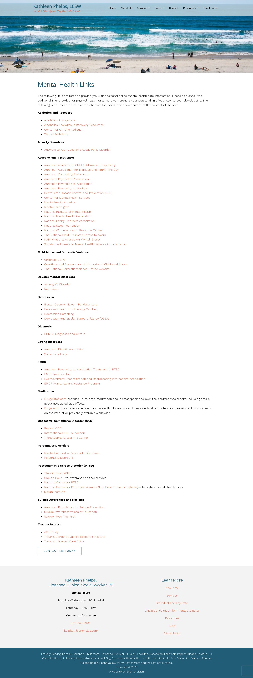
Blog (172, 625)
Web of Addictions (56, 134)
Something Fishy (55, 354)
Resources (189, 8)
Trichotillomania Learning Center (66, 437)
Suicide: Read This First (60, 516)
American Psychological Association (68, 183)
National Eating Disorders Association (69, 221)
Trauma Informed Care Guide (64, 541)
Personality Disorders (58, 457)
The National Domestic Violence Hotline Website (76, 269)
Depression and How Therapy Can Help (71, 309)
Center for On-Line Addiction (63, 129)
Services (142, 8)
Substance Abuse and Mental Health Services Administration (85, 244)
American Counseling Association (66, 174)
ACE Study (52, 532)
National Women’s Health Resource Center (73, 230)
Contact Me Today (60, 550)
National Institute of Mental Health (67, 211)
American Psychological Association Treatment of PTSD (82, 369)
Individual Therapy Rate (172, 603)
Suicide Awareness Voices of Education (70, 511)
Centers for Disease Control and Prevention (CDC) (78, 193)
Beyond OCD (52, 428)
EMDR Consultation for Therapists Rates (172, 610)
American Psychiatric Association (66, 179)
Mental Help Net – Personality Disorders (71, 453)
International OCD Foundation (64, 433)
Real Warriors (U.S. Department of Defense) (109, 487)
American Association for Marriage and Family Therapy (81, 169)
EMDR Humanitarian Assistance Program (72, 383)
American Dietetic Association (64, 349)
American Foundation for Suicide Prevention (74, 507)
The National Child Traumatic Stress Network (75, 235)
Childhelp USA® (55, 259)
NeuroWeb (51, 289)
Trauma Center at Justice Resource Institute (75, 536)
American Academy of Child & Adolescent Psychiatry (79, 165)
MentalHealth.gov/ (56, 207)
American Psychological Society (65, 188)
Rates (158, 8)
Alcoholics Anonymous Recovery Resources (74, 125)
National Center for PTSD (61, 482)
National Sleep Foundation (62, 225)
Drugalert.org (53, 408)
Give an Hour (53, 478)
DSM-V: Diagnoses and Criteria (65, 334)
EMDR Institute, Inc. (57, 374)
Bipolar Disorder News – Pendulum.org (70, 304)
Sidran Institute (54, 491)
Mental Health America (59, 202)
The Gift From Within (58, 473)
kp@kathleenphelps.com (81, 630)
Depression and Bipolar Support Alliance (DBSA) (76, 318)
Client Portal (210, 8)
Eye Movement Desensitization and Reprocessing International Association (95, 378)
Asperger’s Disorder (57, 284)
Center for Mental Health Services (67, 197)
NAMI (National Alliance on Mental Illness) (72, 239)
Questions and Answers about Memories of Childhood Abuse (85, 264)
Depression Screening (59, 313)
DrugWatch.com (55, 398)
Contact (173, 8)
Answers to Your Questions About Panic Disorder (78, 149)
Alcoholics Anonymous (59, 120)
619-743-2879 (81, 623)
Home (112, 8)
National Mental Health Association (67, 216)
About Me (126, 8)
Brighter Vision (135, 671)
